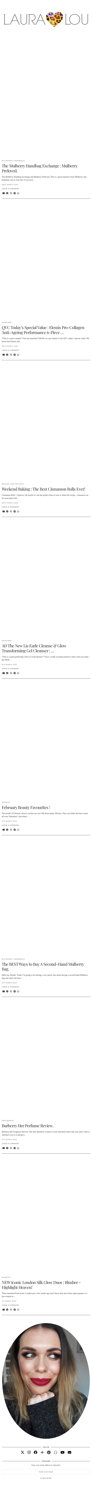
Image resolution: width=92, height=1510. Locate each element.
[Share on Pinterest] (14, 193)
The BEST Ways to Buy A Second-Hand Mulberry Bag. (43, 966)
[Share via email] (3, 193)
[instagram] (29, 1452)
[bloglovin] (42, 1452)
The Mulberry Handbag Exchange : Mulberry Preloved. (39, 168)
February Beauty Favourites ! (26, 807)
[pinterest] (48, 1452)
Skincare (7, 322)
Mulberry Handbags (13, 161)
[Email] (69, 1452)
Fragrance (8, 1121)
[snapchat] (55, 1452)
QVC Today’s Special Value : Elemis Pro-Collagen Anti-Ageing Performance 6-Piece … (43, 330)
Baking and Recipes (13, 484)
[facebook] (35, 1452)
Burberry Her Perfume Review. (27, 1125)
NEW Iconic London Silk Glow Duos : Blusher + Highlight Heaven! (41, 1285)
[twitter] (22, 1452)
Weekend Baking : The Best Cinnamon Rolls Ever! (43, 489)
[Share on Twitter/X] (11, 193)
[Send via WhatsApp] (18, 193)
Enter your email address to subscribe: (46, 1465)
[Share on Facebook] (7, 193)
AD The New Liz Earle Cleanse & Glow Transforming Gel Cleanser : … (34, 648)
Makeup (6, 802)
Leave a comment (10, 189)
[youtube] (62, 1452)
